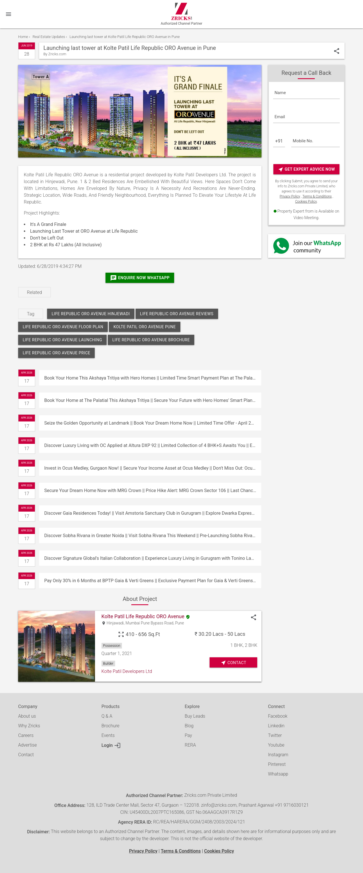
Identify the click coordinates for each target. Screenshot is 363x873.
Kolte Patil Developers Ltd (127, 671)
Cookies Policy (306, 202)
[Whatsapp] (306, 246)
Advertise (27, 745)
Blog (189, 725)
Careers (25, 735)
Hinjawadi (115, 623)
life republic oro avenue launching (62, 340)
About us (27, 716)
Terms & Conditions (317, 196)
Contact (26, 754)
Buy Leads (195, 716)
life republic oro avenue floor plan (63, 327)
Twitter (275, 735)
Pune (179, 623)
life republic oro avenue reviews (177, 314)
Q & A (107, 716)
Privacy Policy (290, 196)
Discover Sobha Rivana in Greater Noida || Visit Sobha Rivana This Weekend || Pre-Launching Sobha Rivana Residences (152, 535)
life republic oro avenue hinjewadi (91, 314)
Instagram (278, 754)
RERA (190, 745)
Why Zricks (29, 725)
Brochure (110, 725)
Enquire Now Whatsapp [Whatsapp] (139, 278)
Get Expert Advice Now (306, 169)
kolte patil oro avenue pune (144, 327)
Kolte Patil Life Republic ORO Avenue (143, 616)
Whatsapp (278, 774)
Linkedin (276, 725)
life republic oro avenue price (56, 353)
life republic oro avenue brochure (151, 340)
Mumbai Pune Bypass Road (150, 623)
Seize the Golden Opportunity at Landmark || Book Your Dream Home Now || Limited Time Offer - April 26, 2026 (152, 423)
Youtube (276, 745)
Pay (188, 735)
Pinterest (277, 764)
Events (108, 735)
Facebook (277, 716)
